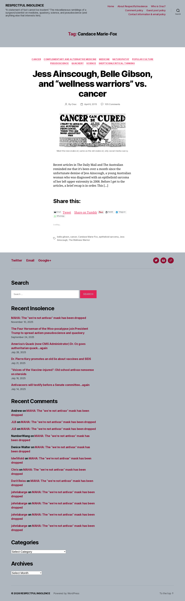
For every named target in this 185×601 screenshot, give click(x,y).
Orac (74, 104)
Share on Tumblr (85, 212)
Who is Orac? (158, 6)
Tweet (67, 212)
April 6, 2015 (90, 104)
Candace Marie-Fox (88, 236)
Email (30, 260)
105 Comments (112, 104)
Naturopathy (120, 59)
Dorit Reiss (18, 481)
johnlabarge (19, 492)
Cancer (36, 59)
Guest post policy (156, 10)
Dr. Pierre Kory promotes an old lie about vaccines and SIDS (51, 359)
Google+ (44, 260)
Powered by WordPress (66, 593)
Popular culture (142, 59)
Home (111, 6)
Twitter (16, 260)
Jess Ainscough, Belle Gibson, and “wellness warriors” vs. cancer (93, 83)
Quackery (77, 63)
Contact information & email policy (147, 14)
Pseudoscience (59, 63)
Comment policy (134, 10)
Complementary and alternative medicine (70, 59)
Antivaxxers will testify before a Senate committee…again (50, 385)
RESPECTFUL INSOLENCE (24, 5)
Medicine (104, 59)
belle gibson (63, 236)
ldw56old (17, 458)
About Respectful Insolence (132, 6)
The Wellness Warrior (79, 240)
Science (91, 63)
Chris (15, 469)
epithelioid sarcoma (109, 236)
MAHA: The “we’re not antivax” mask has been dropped (48, 318)
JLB (13, 422)
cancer (73, 236)
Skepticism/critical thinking (117, 63)
